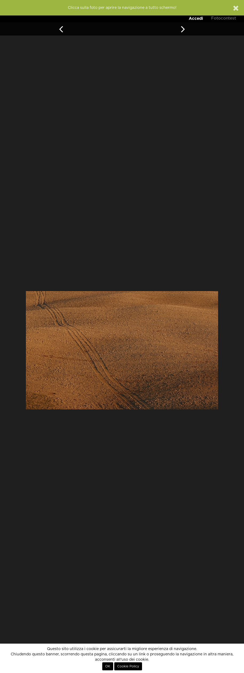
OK (107, 666)
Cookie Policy (128, 666)
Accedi (196, 18)
